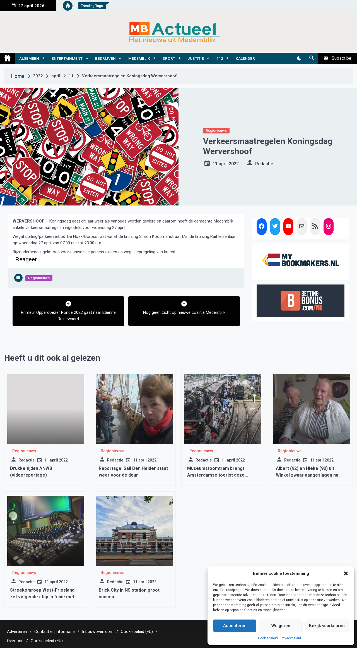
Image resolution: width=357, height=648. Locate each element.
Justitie (196, 58)
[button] (346, 573)
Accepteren (235, 625)
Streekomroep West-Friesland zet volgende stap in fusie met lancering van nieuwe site (42, 596)
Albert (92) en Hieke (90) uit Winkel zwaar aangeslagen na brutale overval (307, 475)
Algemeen (29, 58)
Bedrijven (105, 58)
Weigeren (280, 625)
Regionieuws (216, 130)
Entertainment (67, 58)
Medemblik (139, 58)
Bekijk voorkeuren (327, 625)
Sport (169, 58)
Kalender (245, 58)
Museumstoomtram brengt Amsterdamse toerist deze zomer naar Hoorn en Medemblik (222, 475)
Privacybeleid (291, 638)
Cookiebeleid (268, 638)
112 (219, 58)
